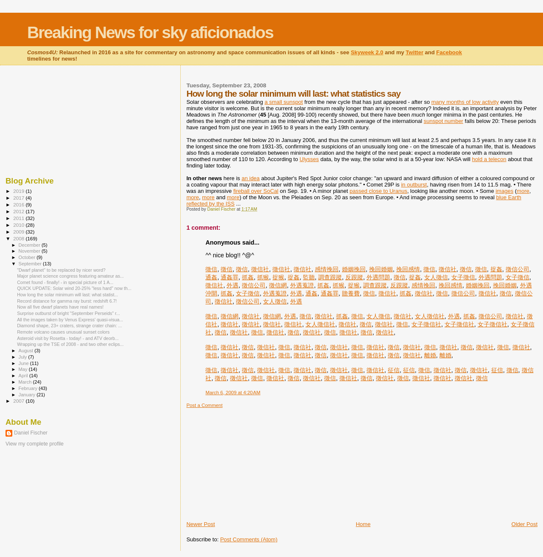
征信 (394, 370)
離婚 (430, 355)
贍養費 (351, 293)
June (24, 363)
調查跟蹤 (330, 277)
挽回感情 (408, 269)
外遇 (232, 285)
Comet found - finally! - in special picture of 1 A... (65, 282)
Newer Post (200, 524)
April (24, 375)
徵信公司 (517, 269)
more (523, 191)
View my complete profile (35, 444)
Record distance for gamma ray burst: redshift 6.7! (67, 301)
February (29, 388)
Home (363, 524)
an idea (250, 178)
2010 (19, 225)
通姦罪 (229, 277)
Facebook (449, 52)
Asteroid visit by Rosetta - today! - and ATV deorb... (68, 338)
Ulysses (309, 159)
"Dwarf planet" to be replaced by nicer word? (61, 270)
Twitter (414, 52)
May (24, 369)
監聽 (309, 277)
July (23, 356)
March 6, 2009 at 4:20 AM (232, 392)
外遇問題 (378, 277)
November (30, 250)
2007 (19, 401)
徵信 (211, 269)
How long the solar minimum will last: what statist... (67, 294)
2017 (19, 198)
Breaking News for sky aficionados (150, 32)
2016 (19, 204)
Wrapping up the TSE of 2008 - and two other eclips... (70, 344)
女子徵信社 (426, 324)
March (26, 381)
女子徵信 (463, 277)
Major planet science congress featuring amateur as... (70, 275)
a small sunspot (284, 102)
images (504, 191)
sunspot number (443, 121)
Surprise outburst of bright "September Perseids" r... (68, 313)
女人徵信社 (430, 316)
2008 (19, 238)
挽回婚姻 (381, 269)
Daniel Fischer (31, 433)
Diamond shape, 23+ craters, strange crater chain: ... (69, 325)
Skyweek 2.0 (367, 52)
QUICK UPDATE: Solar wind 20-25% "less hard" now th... (74, 288)
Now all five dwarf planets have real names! (60, 306)
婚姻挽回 (354, 269)
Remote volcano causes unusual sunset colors (63, 331)
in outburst (414, 184)
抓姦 (248, 277)
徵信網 (278, 285)
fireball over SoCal (255, 191)
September (31, 263)
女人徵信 (436, 277)
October (28, 257)
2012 (19, 211)
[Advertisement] (249, 461)
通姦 (211, 277)
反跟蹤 (354, 277)
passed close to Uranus (378, 191)
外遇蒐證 (302, 285)
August (27, 350)
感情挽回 (327, 269)
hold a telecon (489, 159)
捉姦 (496, 269)
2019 (19, 191)
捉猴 (278, 277)
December (30, 245)
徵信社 (260, 269)
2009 (19, 231)
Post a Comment (204, 405)
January (28, 394)
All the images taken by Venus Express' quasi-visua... (70, 319)
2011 (19, 218)
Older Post (524, 524)
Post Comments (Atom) (248, 539)
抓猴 (263, 277)
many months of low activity (465, 102)
